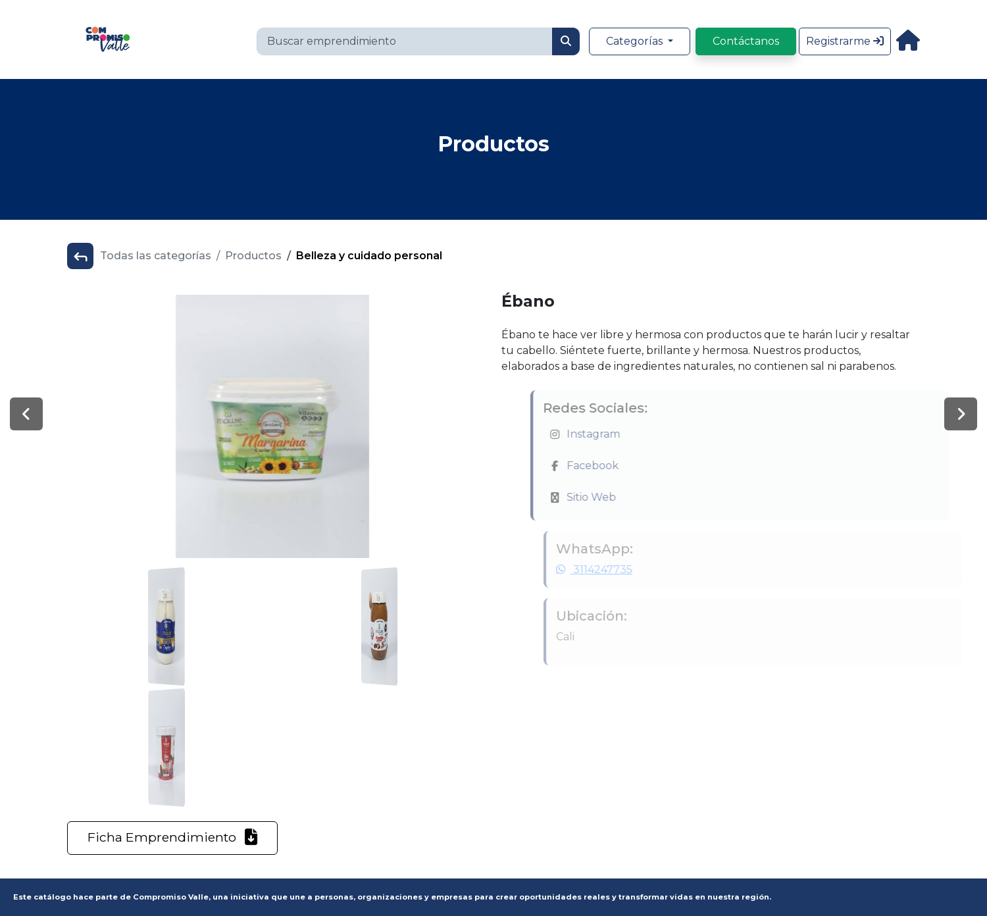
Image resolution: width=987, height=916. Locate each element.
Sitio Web (609, 497)
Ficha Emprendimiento (172, 837)
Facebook (611, 465)
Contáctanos (746, 41)
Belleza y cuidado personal (369, 255)
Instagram (611, 434)
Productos (253, 255)
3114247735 (609, 569)
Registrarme (845, 41)
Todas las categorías (155, 255)
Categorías (635, 41)
